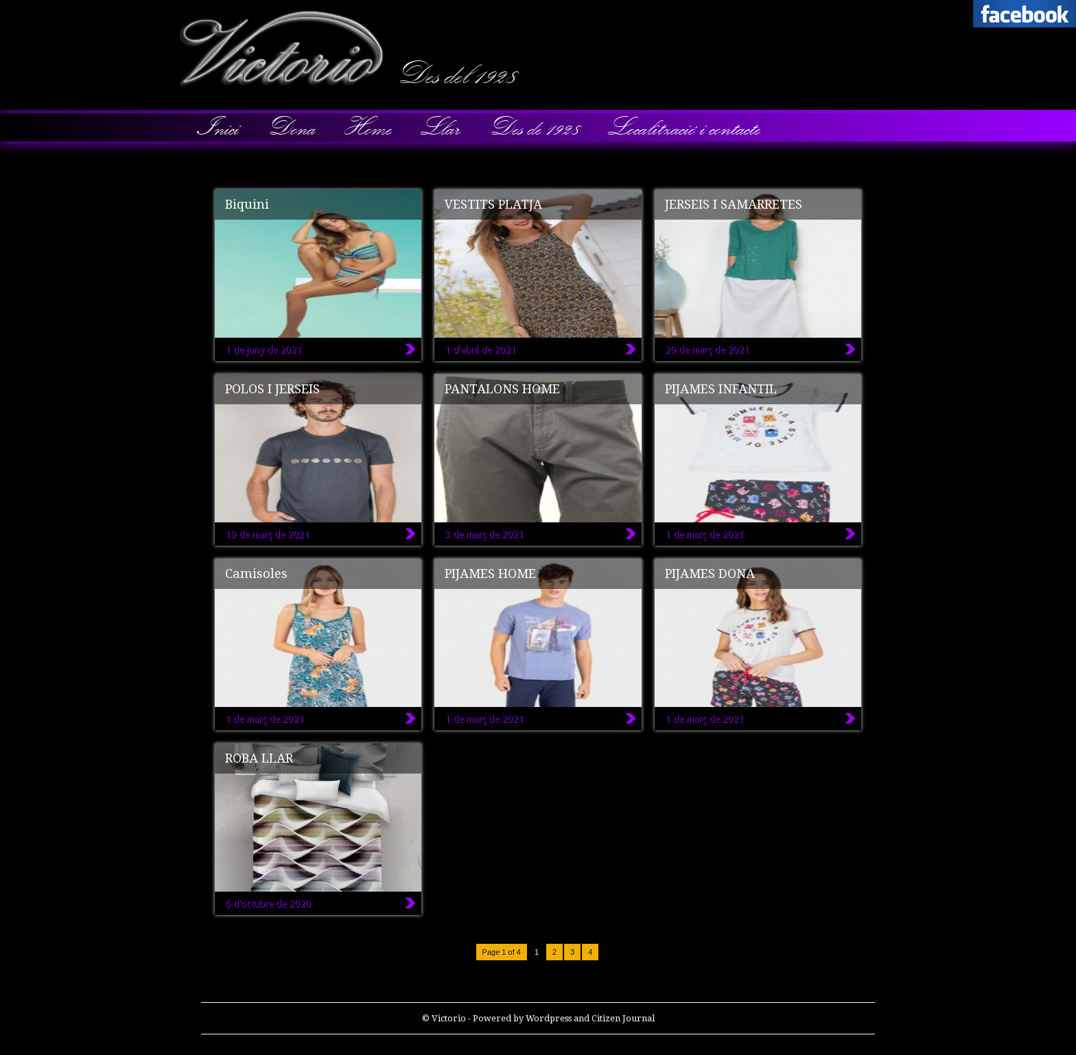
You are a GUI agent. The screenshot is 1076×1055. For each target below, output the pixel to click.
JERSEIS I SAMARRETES (733, 204)
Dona (290, 127)
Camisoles (256, 573)
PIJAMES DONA (710, 573)
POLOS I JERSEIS (272, 389)
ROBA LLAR (259, 758)
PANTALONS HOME (502, 389)
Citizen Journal (623, 1018)
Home (366, 127)
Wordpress (549, 1018)
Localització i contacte (683, 127)
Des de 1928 (532, 127)
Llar (439, 127)
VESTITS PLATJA (493, 204)
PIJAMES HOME (490, 573)
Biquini (247, 204)
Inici (218, 127)
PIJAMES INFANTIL (721, 389)
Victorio (7, 10)
